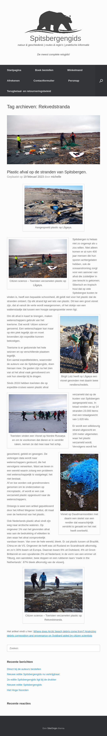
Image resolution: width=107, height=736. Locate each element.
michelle (56, 176)
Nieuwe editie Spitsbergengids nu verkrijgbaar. (33, 674)
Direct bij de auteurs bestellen (24, 669)
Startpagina (14, 70)
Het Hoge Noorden (17, 690)
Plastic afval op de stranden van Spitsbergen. (47, 172)
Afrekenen (13, 80)
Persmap (73, 80)
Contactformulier (44, 80)
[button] (101, 80)
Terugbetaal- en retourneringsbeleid (29, 91)
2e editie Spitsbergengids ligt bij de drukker (31, 679)
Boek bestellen (44, 70)
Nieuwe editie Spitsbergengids (24, 684)
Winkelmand (74, 70)
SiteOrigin (52, 728)
